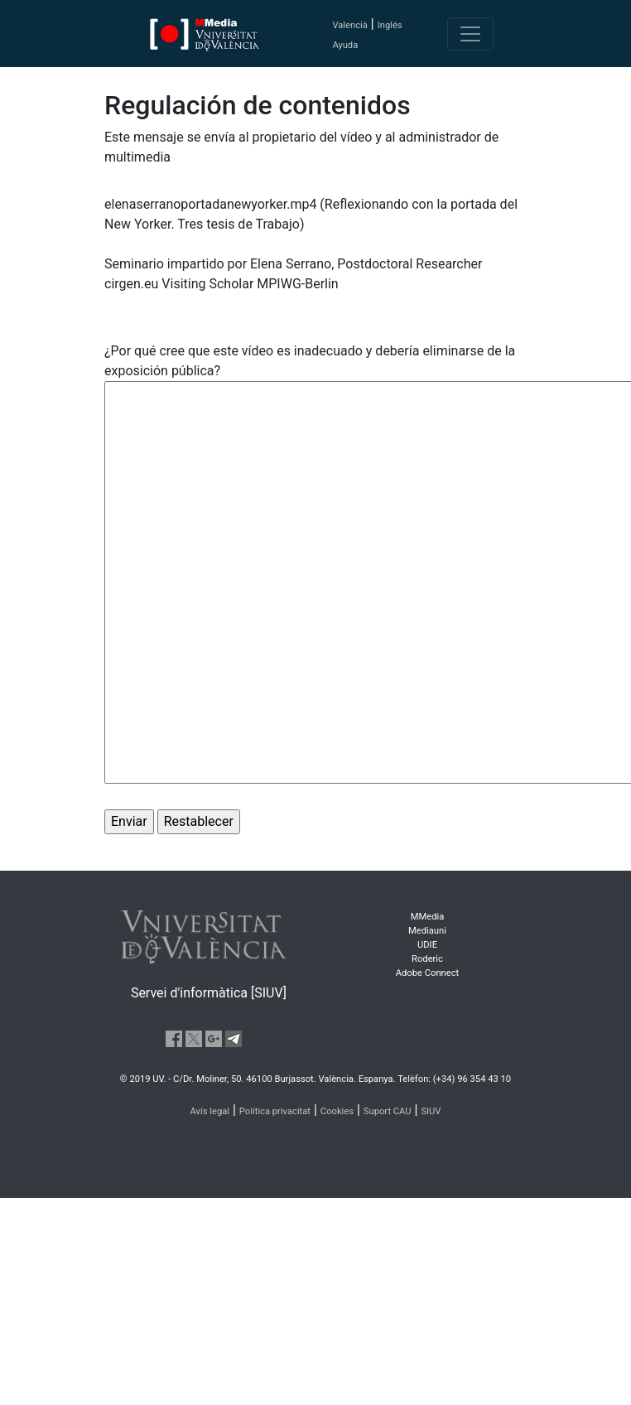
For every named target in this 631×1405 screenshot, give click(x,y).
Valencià (349, 25)
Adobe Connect (427, 973)
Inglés (390, 25)
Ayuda (345, 45)
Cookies (337, 1111)
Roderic (427, 959)
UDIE (427, 944)
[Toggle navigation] (470, 34)
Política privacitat (275, 1111)
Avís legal (210, 1111)
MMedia (428, 916)
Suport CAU (388, 1111)
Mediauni (427, 930)
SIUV (431, 1111)
